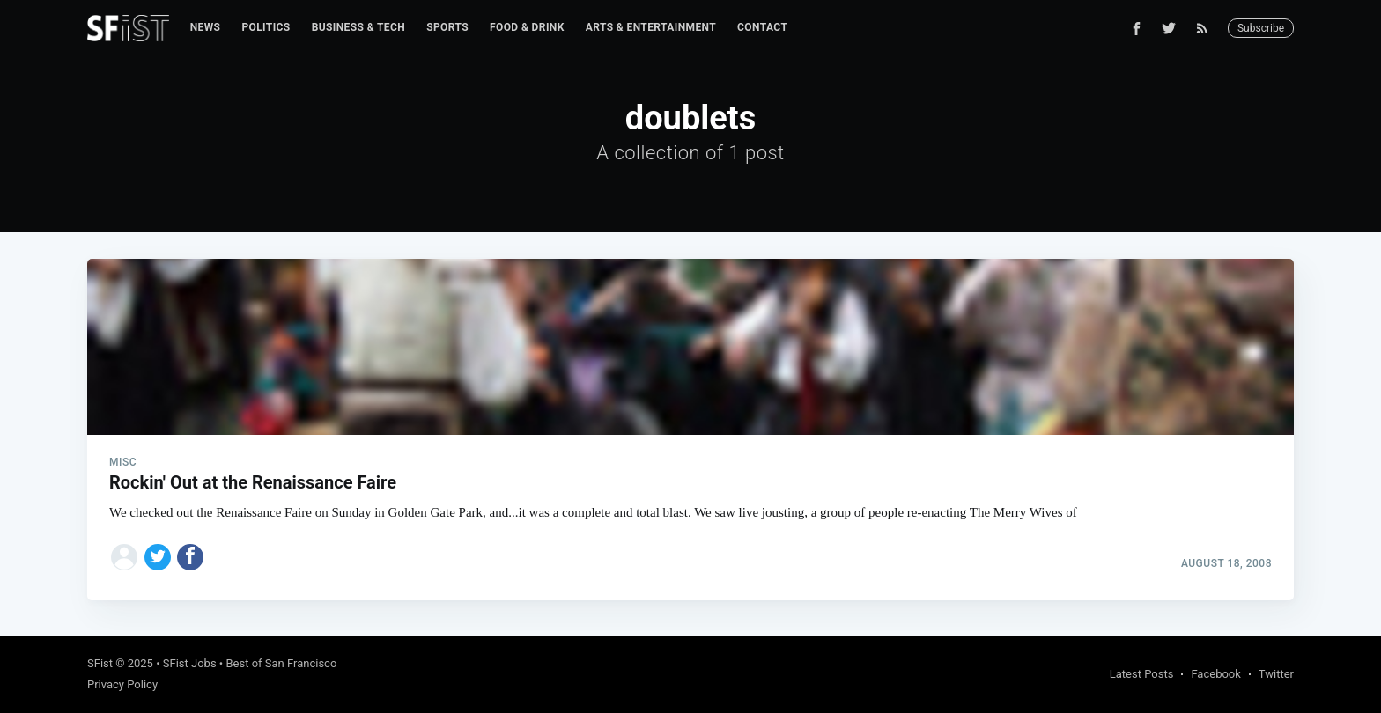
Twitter (1276, 673)
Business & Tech (359, 27)
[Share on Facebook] (190, 557)
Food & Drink (527, 27)
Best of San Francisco (280, 663)
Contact (762, 27)
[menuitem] (206, 28)
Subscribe (1260, 28)
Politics (265, 27)
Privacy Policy (122, 684)
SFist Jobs (190, 663)
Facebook (1215, 673)
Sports (447, 27)
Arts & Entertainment (651, 27)
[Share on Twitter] (158, 557)
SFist (100, 663)
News (205, 27)
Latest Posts (1142, 673)
